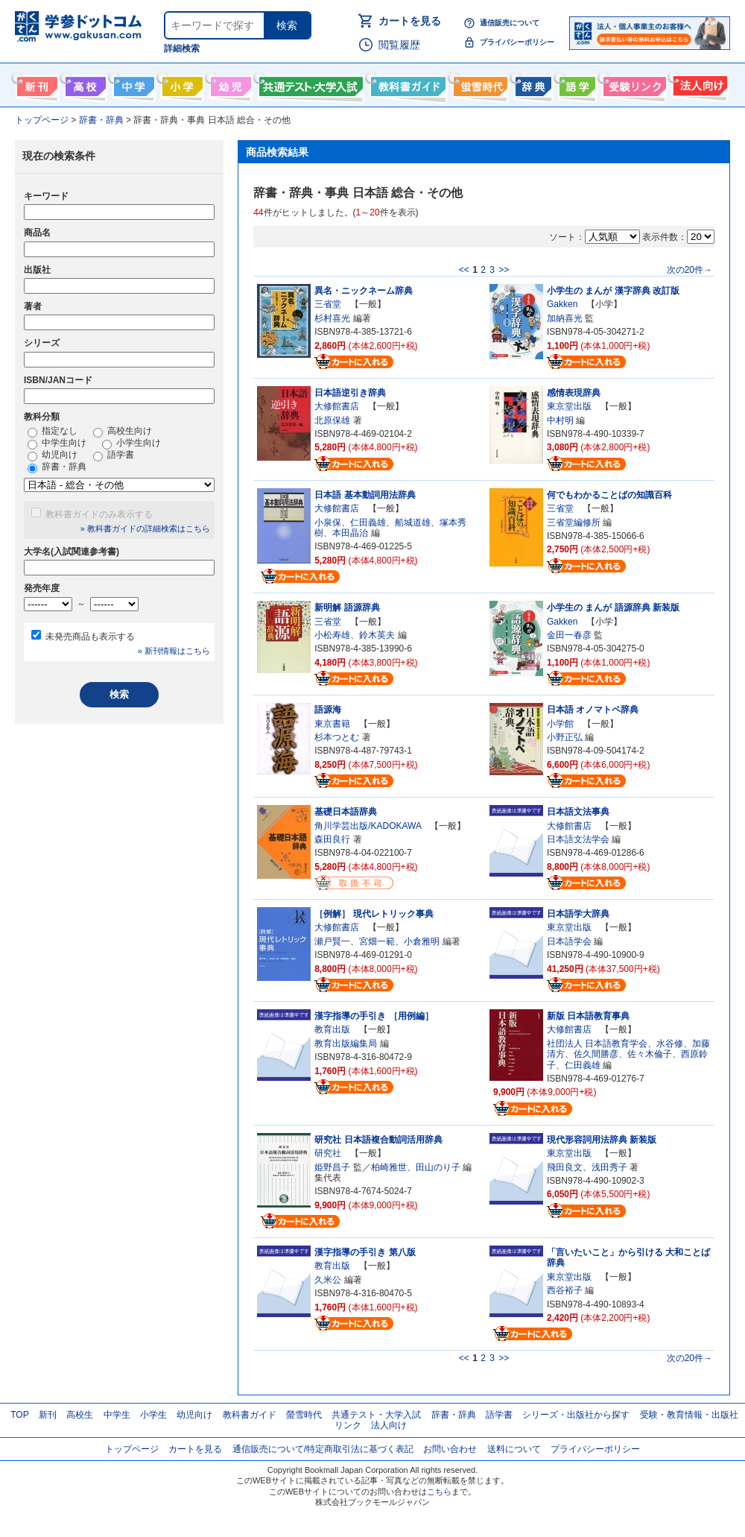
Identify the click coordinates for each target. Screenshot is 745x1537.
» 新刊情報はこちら (174, 650)
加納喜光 (565, 318)
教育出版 (332, 1029)
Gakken (562, 304)
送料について (514, 1449)
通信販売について (509, 23)
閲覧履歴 (399, 45)
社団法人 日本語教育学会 (597, 1043)
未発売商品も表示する (90, 636)
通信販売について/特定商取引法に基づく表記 (322, 1449)
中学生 (117, 1415)
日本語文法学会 (578, 839)
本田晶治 (350, 533)
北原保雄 (332, 420)
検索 (286, 25)
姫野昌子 (332, 1167)
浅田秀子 (609, 1167)
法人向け (698, 83)
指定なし (52, 432)
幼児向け (229, 83)
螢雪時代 (479, 83)
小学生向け (180, 83)
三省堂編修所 (573, 522)
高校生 (79, 1415)
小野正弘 (565, 737)
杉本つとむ (336, 737)
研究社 (327, 1153)
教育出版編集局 (345, 1043)
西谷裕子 (565, 1290)
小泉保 (327, 522)
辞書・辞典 (57, 467)
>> (503, 270)
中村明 (560, 420)
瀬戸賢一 (332, 941)
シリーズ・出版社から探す (576, 1415)
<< (464, 270)
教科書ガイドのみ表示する (99, 514)
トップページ (132, 1449)
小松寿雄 (332, 635)
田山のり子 (438, 1167)
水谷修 (669, 1043)
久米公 (327, 1280)
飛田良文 (565, 1167)
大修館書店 (336, 406)
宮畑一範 (377, 941)
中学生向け (132, 83)
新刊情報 (35, 83)
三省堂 (327, 304)
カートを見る (409, 21)
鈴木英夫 (377, 635)
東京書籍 (332, 724)
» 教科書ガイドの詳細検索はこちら (145, 528)
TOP (19, 1415)
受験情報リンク (632, 83)
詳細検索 (182, 48)
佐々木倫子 (649, 1054)
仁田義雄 (368, 522)
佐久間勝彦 (596, 1054)
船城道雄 (413, 522)
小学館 (560, 724)
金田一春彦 (569, 635)
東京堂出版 (569, 406)
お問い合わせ (450, 1449)
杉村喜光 (332, 318)
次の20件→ (689, 270)
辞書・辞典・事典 (532, 83)
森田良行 (332, 839)
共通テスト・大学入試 (309, 83)
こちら (439, 1491)
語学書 (575, 83)
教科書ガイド (406, 83)
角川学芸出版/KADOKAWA (367, 826)
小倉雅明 (422, 941)
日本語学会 (569, 941)
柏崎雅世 (389, 1167)
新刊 (48, 1415)
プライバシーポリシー (517, 42)
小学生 (153, 1415)
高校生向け (84, 83)
